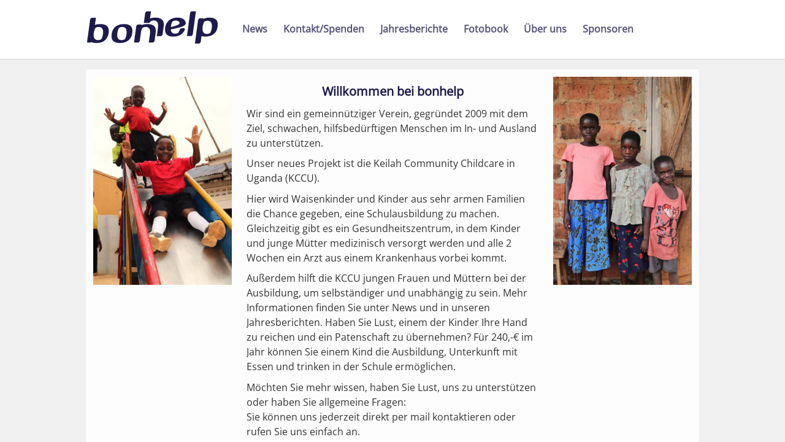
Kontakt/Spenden (323, 29)
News (254, 29)
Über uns (545, 29)
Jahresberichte (414, 29)
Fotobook (486, 29)
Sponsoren (608, 29)
